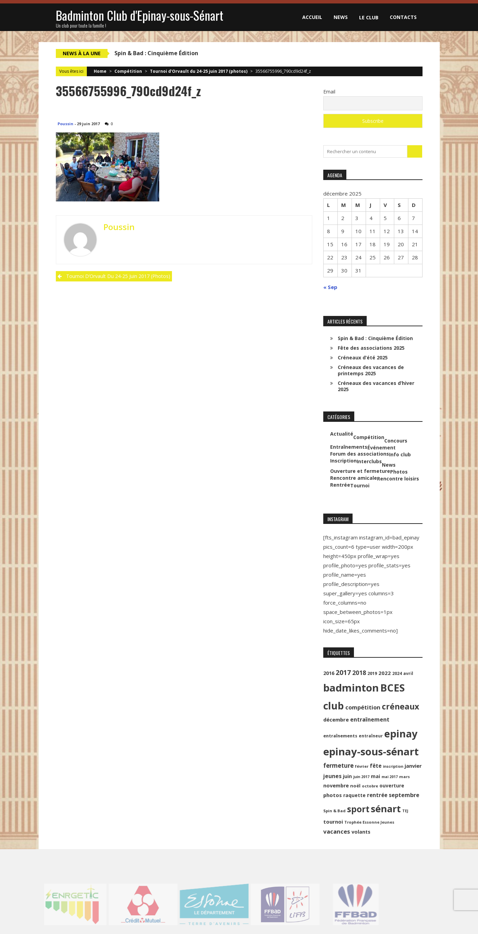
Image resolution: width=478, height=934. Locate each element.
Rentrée (340, 485)
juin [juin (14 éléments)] (347, 776)
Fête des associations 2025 (371, 348)
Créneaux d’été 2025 (363, 357)
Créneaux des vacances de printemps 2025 (371, 370)
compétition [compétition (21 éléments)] (362, 707)
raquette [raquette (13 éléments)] (354, 795)
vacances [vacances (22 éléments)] (336, 831)
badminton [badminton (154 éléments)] (351, 688)
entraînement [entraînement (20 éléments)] (369, 719)
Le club (368, 17)
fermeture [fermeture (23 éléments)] (338, 765)
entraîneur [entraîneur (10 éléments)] (371, 736)
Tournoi (359, 486)
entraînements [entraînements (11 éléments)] (340, 736)
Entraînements (348, 447)
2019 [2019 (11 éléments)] (372, 673)
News (341, 17)
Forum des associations (359, 454)
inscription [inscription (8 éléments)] (393, 766)
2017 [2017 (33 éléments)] (343, 672)
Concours (395, 441)
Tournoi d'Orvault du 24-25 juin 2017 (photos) (198, 71)
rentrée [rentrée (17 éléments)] (377, 795)
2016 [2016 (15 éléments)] (328, 673)
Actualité (341, 434)
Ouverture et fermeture (360, 471)
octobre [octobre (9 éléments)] (370, 785)
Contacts (403, 17)
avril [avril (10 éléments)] (408, 673)
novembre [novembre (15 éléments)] (336, 785)
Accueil (312, 17)
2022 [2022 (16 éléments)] (384, 672)
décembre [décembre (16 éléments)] (336, 719)
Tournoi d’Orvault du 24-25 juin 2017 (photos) (118, 276)
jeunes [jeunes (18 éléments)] (332, 776)
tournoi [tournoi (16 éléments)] (333, 821)
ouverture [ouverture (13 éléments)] (391, 785)
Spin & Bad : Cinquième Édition (156, 53)
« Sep (330, 287)
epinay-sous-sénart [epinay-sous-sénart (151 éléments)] (371, 751)
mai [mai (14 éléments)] (375, 776)
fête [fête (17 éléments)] (376, 765)
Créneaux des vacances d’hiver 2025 (376, 386)
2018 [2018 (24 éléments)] (359, 672)
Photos (399, 472)
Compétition (128, 71)
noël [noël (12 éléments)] (355, 786)
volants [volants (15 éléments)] (361, 831)
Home (100, 71)
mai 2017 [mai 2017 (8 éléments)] (390, 776)
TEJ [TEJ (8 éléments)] (405, 810)
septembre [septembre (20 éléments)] (404, 795)
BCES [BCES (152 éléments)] (392, 688)
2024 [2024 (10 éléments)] (397, 673)
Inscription (343, 461)
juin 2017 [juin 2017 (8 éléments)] (361, 776)
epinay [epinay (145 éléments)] (400, 733)
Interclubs (369, 461)
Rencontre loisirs (398, 479)
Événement (381, 448)
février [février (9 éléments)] (361, 766)
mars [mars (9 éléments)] (404, 776)
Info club (400, 454)
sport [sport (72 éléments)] (358, 809)
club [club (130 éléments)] (333, 705)
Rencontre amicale (353, 478)
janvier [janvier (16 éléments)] (413, 765)
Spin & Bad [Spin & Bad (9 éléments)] (334, 810)
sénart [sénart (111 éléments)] (386, 808)
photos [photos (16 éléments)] (332, 795)
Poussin (65, 123)
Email (329, 91)
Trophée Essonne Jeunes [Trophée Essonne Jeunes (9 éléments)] (369, 822)
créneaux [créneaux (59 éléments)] (400, 706)
